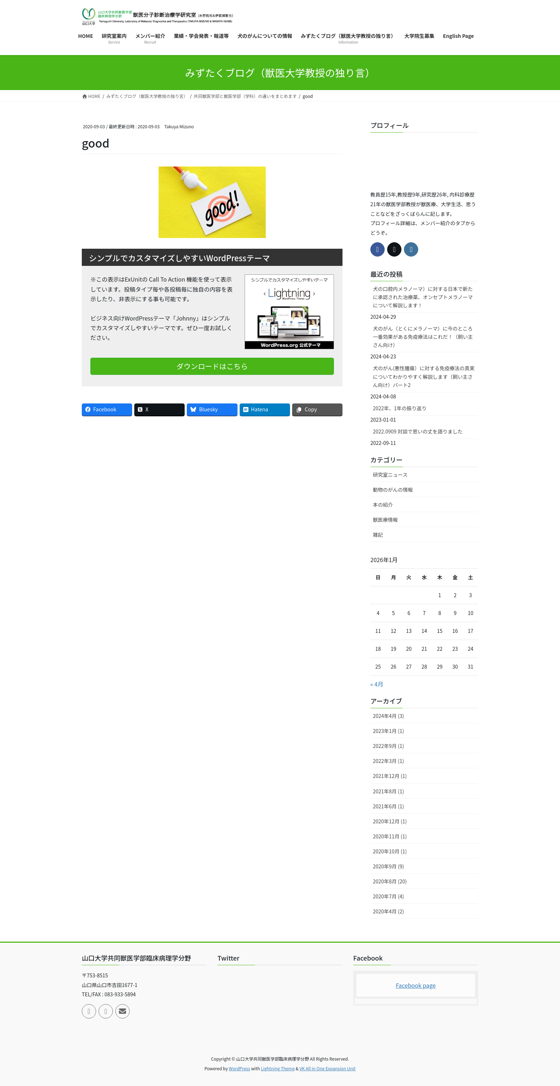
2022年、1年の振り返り (400, 408)
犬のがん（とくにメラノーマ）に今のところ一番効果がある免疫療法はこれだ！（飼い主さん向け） (423, 336)
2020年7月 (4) (388, 896)
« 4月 (376, 684)
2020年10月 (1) (390, 851)
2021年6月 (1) (388, 806)
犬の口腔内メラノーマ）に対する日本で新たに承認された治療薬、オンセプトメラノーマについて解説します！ (423, 297)
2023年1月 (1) (388, 730)
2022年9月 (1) (388, 745)
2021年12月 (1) (390, 775)
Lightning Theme (278, 1068)
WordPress (239, 1068)
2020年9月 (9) (388, 866)
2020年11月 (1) (390, 836)
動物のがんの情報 (393, 489)
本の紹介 (383, 504)
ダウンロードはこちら (212, 366)
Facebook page (416, 985)
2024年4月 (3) (388, 715)
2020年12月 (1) (390, 821)
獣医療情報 (385, 519)
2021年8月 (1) (388, 791)
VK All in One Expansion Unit (328, 1068)
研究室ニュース (390, 474)
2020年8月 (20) (390, 881)
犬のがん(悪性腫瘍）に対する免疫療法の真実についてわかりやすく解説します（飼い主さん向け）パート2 (424, 376)
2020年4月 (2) (388, 911)
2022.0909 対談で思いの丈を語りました (417, 431)
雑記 (378, 534)
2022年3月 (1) (388, 760)
